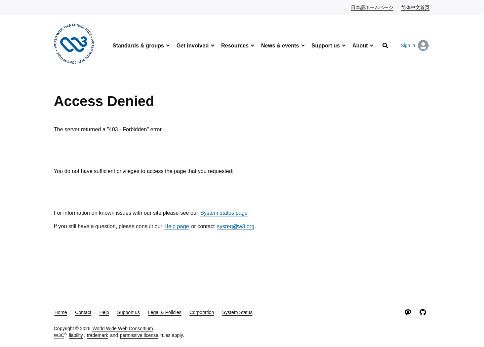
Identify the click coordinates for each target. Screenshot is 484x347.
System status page (224, 213)
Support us (326, 45)
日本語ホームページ (372, 7)
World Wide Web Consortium (122, 328)
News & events (280, 45)
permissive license (139, 335)
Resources (235, 45)
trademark (97, 335)
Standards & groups (138, 45)
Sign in (415, 45)
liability (76, 335)
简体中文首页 (415, 7)
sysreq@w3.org (235, 226)
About (360, 45)
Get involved (192, 45)
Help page (176, 226)
